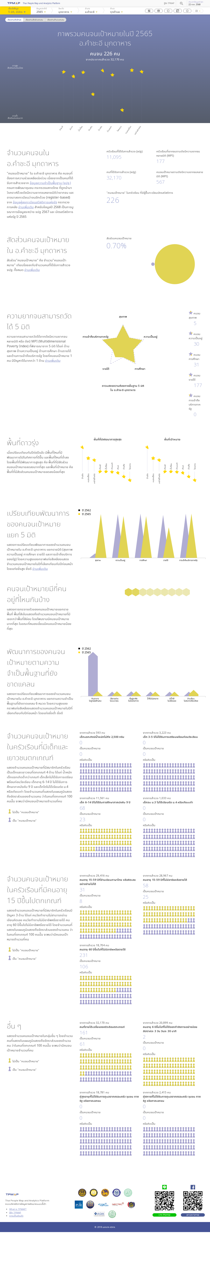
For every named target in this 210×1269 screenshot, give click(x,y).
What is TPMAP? (18, 1209)
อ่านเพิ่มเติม (26, 207)
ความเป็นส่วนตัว (16, 1215)
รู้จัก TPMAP (169, 3)
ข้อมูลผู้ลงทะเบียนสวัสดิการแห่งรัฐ (35, 202)
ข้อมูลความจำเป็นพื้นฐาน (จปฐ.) (50, 183)
